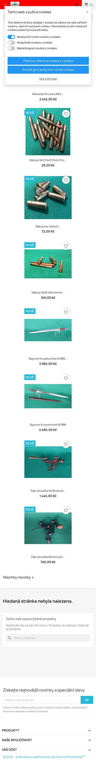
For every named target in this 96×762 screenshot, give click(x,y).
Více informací (48, 78)
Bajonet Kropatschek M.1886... (48, 358)
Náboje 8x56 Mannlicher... (48, 292)
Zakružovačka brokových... (48, 557)
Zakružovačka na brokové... (48, 491)
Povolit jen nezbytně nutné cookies (48, 70)
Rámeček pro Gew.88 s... (48, 94)
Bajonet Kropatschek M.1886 (48, 424)
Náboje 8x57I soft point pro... (48, 160)
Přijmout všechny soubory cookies (48, 61)
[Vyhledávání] (48, 638)
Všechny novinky (19, 577)
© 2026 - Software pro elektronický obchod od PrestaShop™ (44, 757)
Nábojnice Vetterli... (48, 226)
